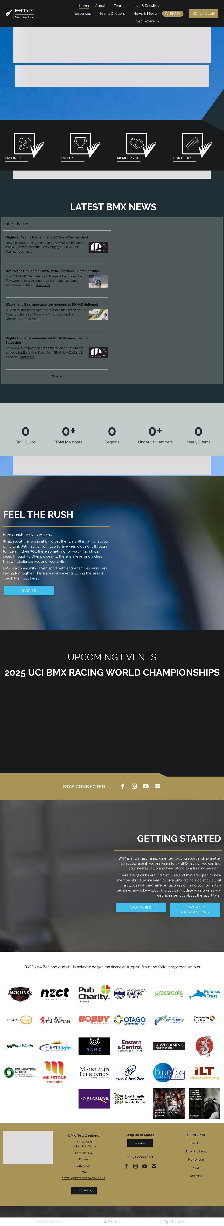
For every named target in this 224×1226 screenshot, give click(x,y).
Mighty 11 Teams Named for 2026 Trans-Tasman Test (47, 237)
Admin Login (174, 1221)
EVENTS (29, 590)
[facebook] (122, 786)
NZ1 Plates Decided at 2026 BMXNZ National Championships (53, 271)
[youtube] (146, 786)
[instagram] (134, 786)
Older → (57, 376)
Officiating (196, 1175)
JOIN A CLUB (203, 13)
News (196, 1167)
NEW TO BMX (141, 907)
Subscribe (140, 1143)
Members (112, 1221)
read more (25, 251)
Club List (195, 1143)
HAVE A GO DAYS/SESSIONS (195, 909)
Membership (196, 1159)
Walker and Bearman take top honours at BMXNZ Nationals (52, 304)
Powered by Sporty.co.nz (50, 1221)
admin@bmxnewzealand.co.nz (83, 1178)
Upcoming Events (196, 1151)
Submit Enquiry (84, 1190)
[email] (157, 786)
